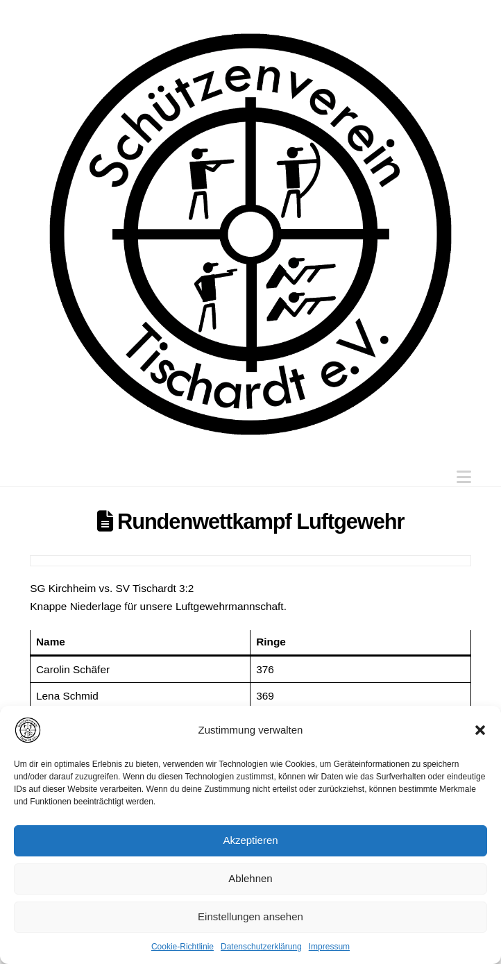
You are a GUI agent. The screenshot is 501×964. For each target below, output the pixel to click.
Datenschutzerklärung (261, 947)
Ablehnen (250, 878)
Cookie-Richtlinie (182, 947)
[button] (480, 730)
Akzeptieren (250, 840)
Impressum (329, 947)
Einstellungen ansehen (250, 916)
